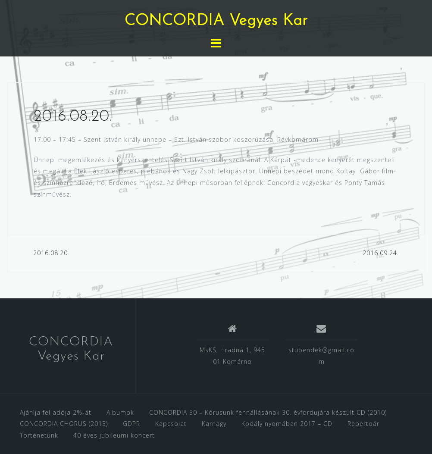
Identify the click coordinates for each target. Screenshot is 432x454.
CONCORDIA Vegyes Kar (216, 21)
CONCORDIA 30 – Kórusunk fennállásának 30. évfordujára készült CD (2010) (268, 412)
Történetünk (39, 435)
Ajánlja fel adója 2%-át (55, 412)
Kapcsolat (171, 424)
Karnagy (214, 424)
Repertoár (363, 424)
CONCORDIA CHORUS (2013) (64, 424)
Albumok (120, 412)
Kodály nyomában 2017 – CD (286, 424)
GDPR (131, 424)
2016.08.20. (51, 253)
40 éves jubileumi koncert (114, 435)
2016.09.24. (381, 253)
